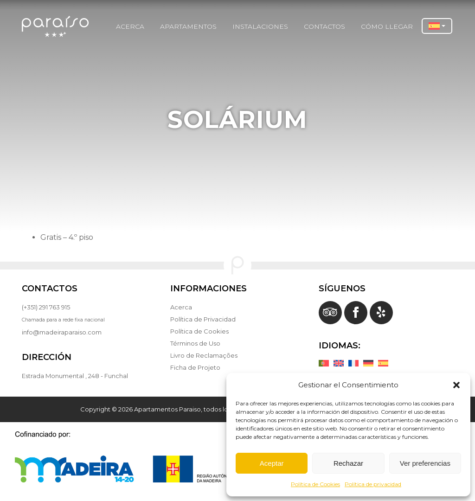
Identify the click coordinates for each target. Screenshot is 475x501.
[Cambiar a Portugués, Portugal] (326, 363)
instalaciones (260, 26)
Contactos (324, 26)
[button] (456, 385)
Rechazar (348, 463)
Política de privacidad (373, 484)
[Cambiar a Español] (385, 363)
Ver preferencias (425, 463)
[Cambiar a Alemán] (370, 363)
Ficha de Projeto (195, 367)
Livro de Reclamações (204, 355)
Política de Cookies (315, 484)
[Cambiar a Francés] (355, 363)
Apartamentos (188, 26)
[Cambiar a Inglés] (341, 363)
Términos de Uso (195, 343)
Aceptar (272, 463)
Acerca (130, 26)
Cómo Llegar (387, 26)
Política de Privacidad (203, 319)
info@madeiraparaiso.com (62, 332)
